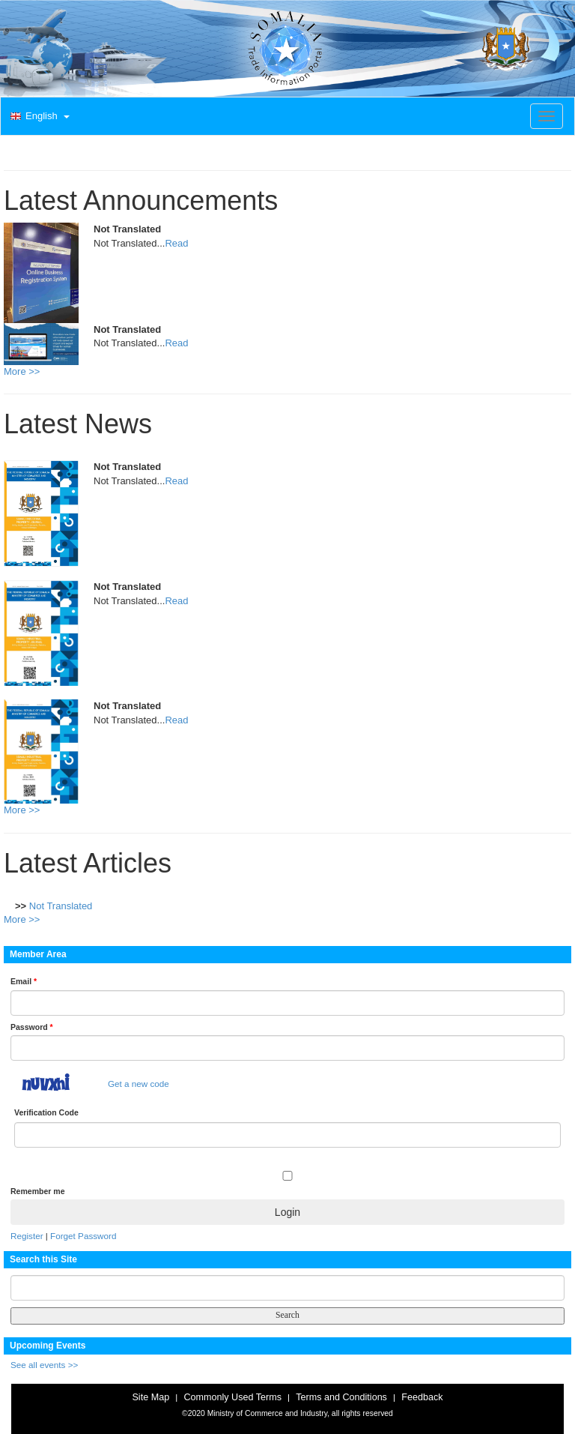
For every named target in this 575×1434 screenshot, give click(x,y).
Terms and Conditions (341, 1397)
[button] (38, 117)
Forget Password (83, 1236)
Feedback (421, 1397)
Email (23, 981)
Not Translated (61, 906)
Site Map (150, 1397)
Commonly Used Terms (232, 1397)
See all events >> (44, 1365)
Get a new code (138, 1083)
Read (176, 243)
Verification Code (46, 1112)
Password (31, 1026)
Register (26, 1236)
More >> (22, 371)
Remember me (37, 1191)
